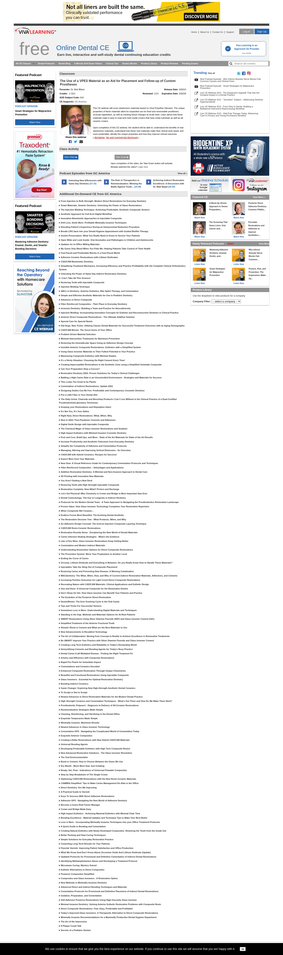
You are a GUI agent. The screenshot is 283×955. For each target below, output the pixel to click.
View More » (259, 197)
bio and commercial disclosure (122, 137)
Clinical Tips (112, 63)
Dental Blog (65, 63)
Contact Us (217, 32)
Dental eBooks (129, 63)
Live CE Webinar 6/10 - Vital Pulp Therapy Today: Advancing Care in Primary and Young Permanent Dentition (229, 114)
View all (211, 73)
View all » (182, 173)
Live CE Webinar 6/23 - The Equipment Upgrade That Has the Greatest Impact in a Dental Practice (229, 94)
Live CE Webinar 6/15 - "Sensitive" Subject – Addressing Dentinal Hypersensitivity (231, 100)
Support (230, 32)
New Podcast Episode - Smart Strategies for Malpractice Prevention (227, 87)
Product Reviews (169, 63)
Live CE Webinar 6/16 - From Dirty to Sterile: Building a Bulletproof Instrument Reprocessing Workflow (226, 107)
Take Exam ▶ (122, 157)
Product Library (149, 63)
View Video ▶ (70, 157)
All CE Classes (23, 63)
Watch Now (34, 122)
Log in (246, 31)
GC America (80, 101)
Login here (143, 167)
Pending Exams (190, 63)
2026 (156, 93)
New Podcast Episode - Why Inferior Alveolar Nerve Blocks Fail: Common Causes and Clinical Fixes (230, 80)
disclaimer (99, 137)
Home (194, 32)
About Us (204, 32)
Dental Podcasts (46, 63)
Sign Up (261, 31)
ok (242, 949)
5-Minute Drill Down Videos (88, 63)
